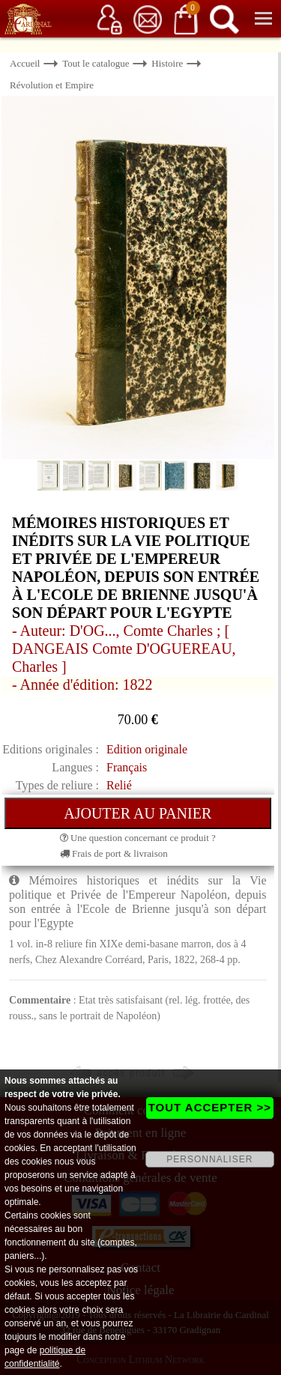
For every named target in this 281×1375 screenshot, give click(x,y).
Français (126, 767)
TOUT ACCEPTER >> (209, 1107)
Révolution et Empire (52, 85)
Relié (119, 785)
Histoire (167, 63)
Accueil (25, 63)
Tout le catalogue (95, 63)
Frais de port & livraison (114, 853)
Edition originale (146, 749)
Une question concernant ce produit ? (138, 837)
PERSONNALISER (209, 1159)
